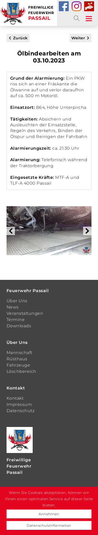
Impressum (19, 404)
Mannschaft (19, 352)
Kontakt (16, 388)
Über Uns (17, 300)
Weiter (78, 38)
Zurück (20, 38)
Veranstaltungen (25, 313)
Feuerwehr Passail (28, 290)
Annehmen (49, 514)
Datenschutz (20, 410)
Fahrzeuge (18, 365)
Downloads (19, 325)
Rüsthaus (17, 358)
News (13, 307)
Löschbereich (21, 371)
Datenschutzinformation (49, 525)
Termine (16, 319)
